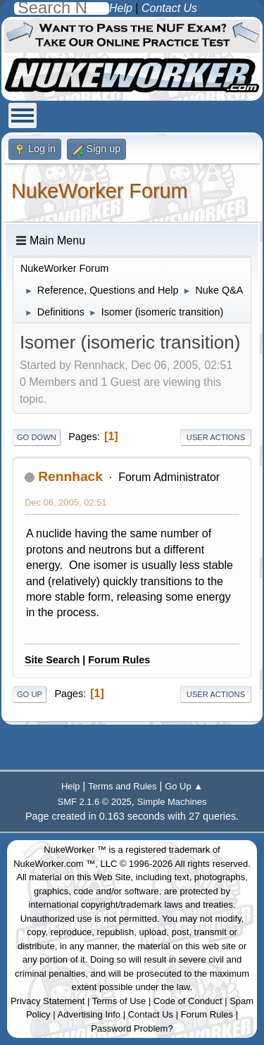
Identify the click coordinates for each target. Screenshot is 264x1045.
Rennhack (70, 476)
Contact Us (150, 1014)
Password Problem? (131, 1028)
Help (70, 786)
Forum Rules (119, 659)
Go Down (36, 437)
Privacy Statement (48, 1001)
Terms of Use (119, 1001)
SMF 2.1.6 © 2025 (95, 801)
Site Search (52, 659)
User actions (216, 437)
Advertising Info (89, 1014)
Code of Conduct (187, 1001)
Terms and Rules (122, 786)
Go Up (29, 694)
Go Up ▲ (184, 786)
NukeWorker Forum (99, 191)
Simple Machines (172, 801)
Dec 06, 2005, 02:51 (66, 502)
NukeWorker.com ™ (54, 863)
